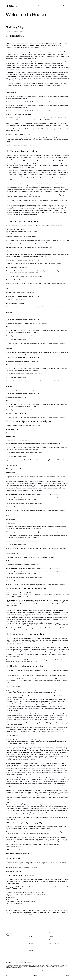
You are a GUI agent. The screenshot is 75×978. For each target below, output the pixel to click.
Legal (7, 975)
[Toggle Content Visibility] (37, 22)
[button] (66, 6)
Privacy (35, 975)
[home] (14, 6)
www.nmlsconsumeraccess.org (15, 967)
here (38, 614)
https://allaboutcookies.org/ (14, 846)
